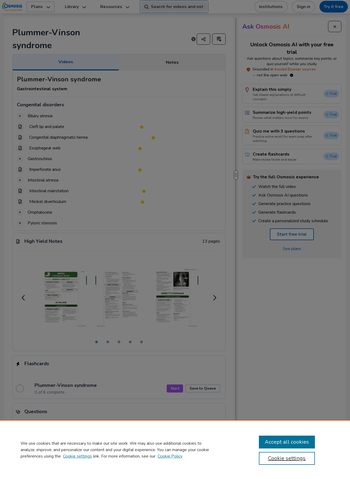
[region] (175, 449)
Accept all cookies (287, 442)
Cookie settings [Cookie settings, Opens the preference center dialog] (287, 458)
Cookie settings (77, 456)
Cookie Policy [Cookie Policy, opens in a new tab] (170, 456)
